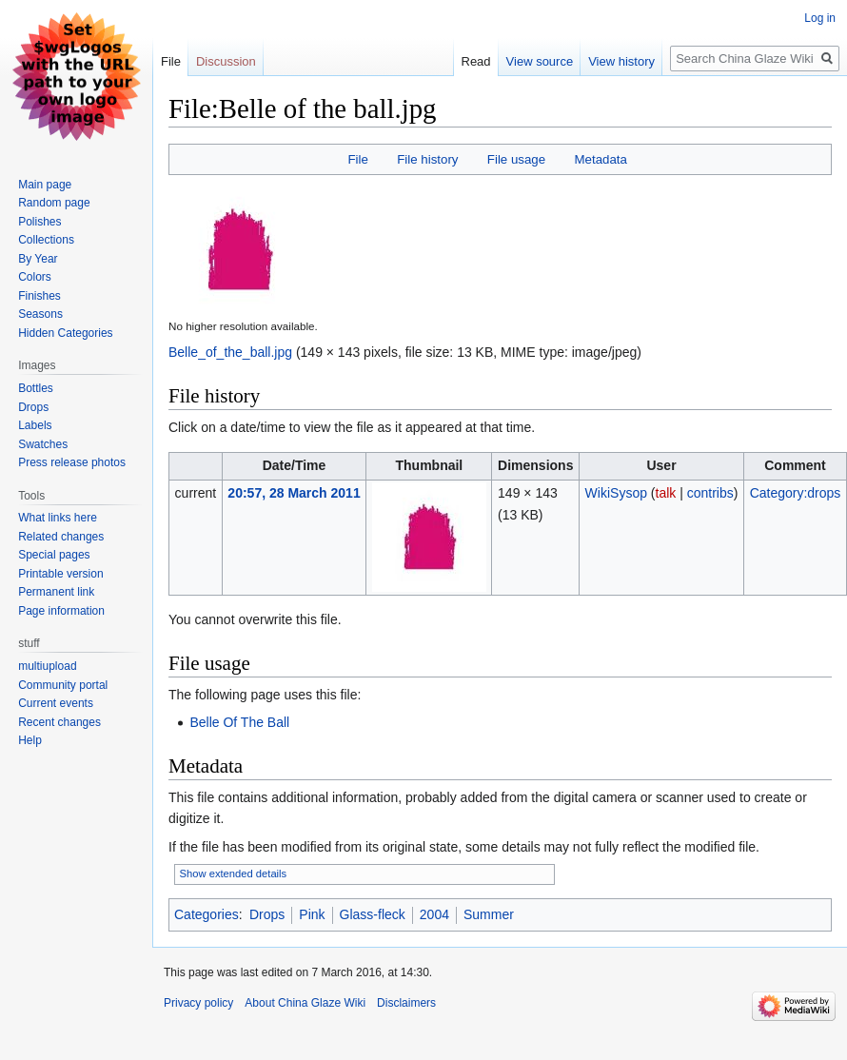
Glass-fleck (372, 914)
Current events (55, 703)
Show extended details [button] (233, 873)
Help (30, 740)
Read (476, 61)
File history (427, 159)
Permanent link (56, 592)
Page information (61, 611)
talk (666, 493)
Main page (44, 184)
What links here (57, 517)
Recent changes (59, 722)
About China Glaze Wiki (305, 1003)
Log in (820, 18)
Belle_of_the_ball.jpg (230, 352)
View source (540, 61)
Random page (53, 202)
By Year (37, 258)
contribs (710, 493)
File (357, 159)
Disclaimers (406, 1003)
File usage (516, 159)
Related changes (61, 536)
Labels (34, 425)
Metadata (600, 159)
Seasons (40, 314)
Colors (34, 277)
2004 (434, 914)
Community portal (63, 685)
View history (621, 61)
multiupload (47, 666)
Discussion (226, 61)
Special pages (53, 554)
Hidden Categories (65, 333)
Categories (206, 914)
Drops (267, 914)
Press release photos (72, 462)
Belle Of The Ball (239, 722)
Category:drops (795, 493)
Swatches (43, 444)
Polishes (39, 221)
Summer (488, 914)
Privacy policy (198, 1003)
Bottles (35, 388)
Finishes (39, 296)
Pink (312, 914)
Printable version (60, 573)
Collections (46, 239)
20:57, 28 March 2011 (293, 493)
